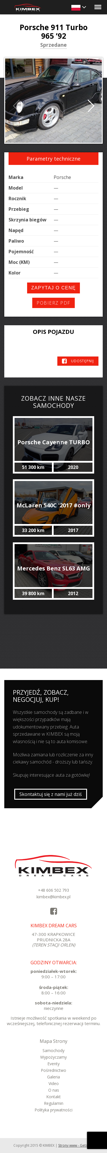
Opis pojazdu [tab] (53, 332)
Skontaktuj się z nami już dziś (50, 794)
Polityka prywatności (53, 1110)
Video (54, 1083)
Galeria (53, 1077)
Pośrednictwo (53, 1070)
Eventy (53, 1063)
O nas (53, 1090)
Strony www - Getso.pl (76, 1145)
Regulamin (53, 1103)
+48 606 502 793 (53, 890)
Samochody (53, 1050)
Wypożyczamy (53, 1057)
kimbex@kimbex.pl (53, 896)
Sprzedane (53, 45)
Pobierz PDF (53, 303)
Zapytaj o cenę (53, 287)
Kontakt (53, 1096)
